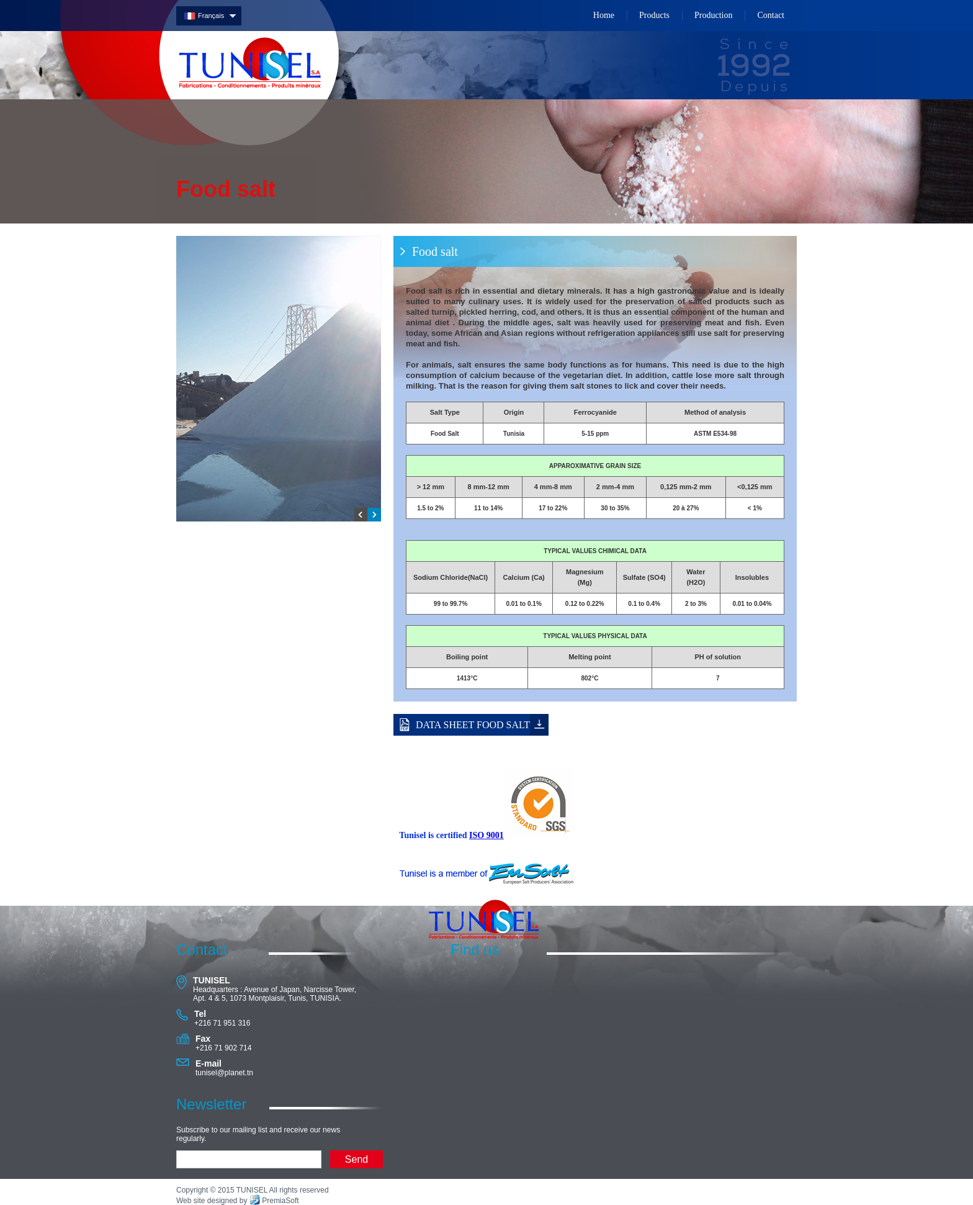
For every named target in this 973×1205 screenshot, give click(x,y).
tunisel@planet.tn (224, 1072)
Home (603, 15)
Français (211, 15)
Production (713, 15)
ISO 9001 (486, 835)
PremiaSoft (280, 1200)
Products (654, 15)
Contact (770, 15)
